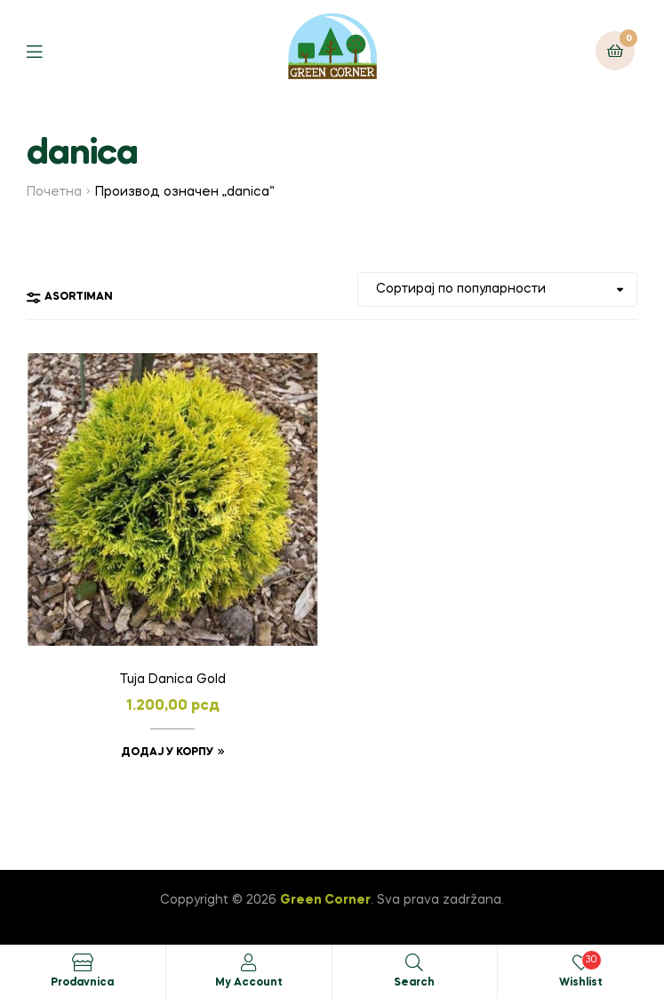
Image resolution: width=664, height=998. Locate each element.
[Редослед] (497, 289)
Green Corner (325, 900)
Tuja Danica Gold (173, 679)
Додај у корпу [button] (167, 752)
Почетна (54, 192)
